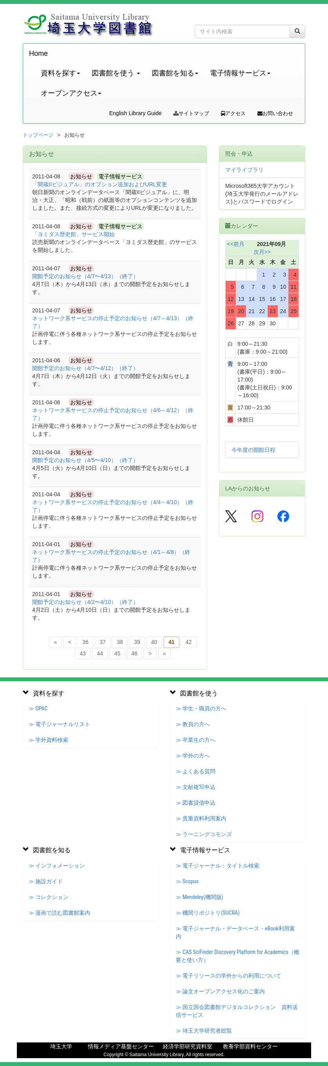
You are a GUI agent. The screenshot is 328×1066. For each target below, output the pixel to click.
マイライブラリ (244, 170)
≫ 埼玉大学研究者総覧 (204, 1030)
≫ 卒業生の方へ (195, 740)
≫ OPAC (38, 708)
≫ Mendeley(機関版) (199, 897)
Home (38, 53)
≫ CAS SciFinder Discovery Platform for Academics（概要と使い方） (237, 956)
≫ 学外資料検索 (48, 740)
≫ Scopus (187, 881)
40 (154, 642)
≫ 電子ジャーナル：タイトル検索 (217, 865)
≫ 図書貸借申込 (195, 803)
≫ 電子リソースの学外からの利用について (228, 975)
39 (137, 642)
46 (134, 653)
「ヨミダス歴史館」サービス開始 (73, 234)
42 (189, 642)
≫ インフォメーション (57, 865)
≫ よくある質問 (195, 771)
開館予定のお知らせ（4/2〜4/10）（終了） (85, 602)
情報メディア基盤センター (121, 1046)
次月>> (262, 252)
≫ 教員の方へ (193, 724)
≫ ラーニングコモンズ (204, 834)
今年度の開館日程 (253, 450)
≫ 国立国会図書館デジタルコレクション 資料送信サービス (237, 1011)
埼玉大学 (61, 1046)
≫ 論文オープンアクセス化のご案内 (220, 991)
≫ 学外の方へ (193, 755)
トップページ (38, 135)
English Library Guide (135, 113)
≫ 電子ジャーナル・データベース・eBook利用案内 (235, 932)
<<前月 (235, 244)
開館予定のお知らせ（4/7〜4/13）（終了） (85, 276)
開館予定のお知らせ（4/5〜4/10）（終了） (85, 460)
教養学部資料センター (250, 1046)
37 (103, 642)
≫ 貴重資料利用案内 (201, 818)
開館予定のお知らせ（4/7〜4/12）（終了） (85, 368)
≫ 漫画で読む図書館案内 (59, 913)
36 (85, 642)
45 (117, 653)
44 (100, 653)
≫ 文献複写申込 (195, 787)
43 (83, 653)
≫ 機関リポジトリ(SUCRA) (208, 913)
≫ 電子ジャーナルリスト (59, 724)
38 (120, 642)
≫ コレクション (48, 897)
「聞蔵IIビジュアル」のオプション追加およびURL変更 (99, 184)
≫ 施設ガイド (46, 881)
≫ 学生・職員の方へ (201, 708)
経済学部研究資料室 (187, 1046)
